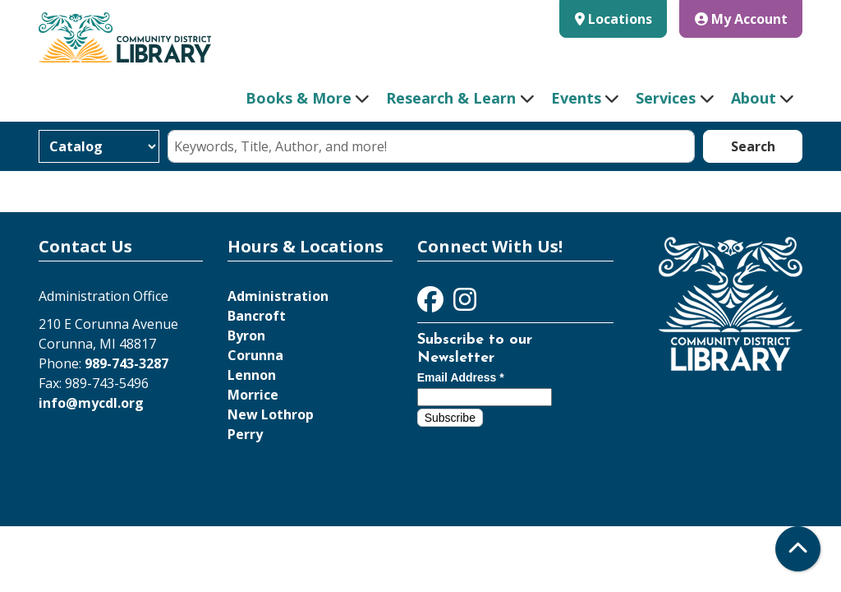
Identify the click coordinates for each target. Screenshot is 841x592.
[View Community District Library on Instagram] (464, 304)
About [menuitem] (753, 98)
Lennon (251, 375)
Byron (246, 335)
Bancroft (256, 316)
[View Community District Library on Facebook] (432, 304)
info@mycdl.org (91, 403)
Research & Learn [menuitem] (451, 98)
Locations (620, 19)
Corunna (255, 355)
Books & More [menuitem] (299, 98)
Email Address (460, 377)
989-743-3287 (126, 363)
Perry (245, 434)
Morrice (252, 395)
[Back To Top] (797, 548)
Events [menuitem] (576, 98)
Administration (278, 296)
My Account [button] (741, 19)
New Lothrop (270, 414)
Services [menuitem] (666, 98)
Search (753, 146)
